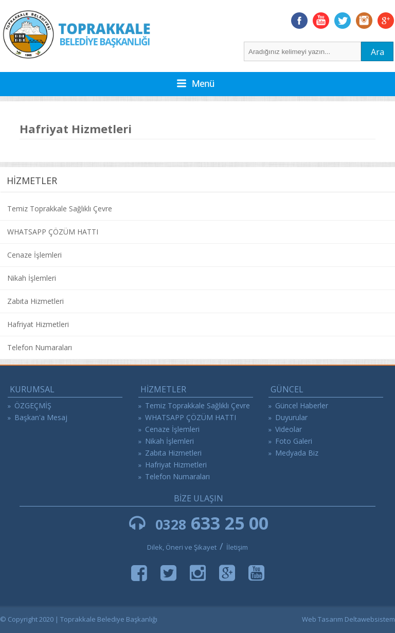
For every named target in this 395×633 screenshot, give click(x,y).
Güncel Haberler (301, 405)
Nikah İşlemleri (31, 278)
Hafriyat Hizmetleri (38, 324)
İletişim (237, 547)
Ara (377, 52)
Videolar (288, 429)
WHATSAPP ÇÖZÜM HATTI (52, 232)
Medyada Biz (296, 453)
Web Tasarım (322, 619)
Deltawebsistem (370, 619)
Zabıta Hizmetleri (35, 301)
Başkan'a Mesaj (40, 417)
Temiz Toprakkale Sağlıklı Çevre (59, 208)
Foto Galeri (293, 441)
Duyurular (291, 417)
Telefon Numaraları (39, 347)
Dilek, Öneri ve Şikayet (182, 547)
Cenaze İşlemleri (34, 255)
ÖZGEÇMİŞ (32, 405)
